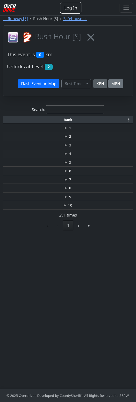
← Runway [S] (15, 18)
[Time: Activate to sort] (78, 122)
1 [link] (34, 376)
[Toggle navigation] (126, 8)
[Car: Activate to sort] (101, 122)
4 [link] (67, 376)
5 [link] (78, 376)
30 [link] (101, 376)
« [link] (14, 376)
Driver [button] (45, 121)
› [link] (112, 376)
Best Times (74, 83)
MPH (115, 83)
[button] (13, 122)
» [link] (123, 376)
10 (15, 348)
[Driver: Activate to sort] (45, 122)
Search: (38, 109)
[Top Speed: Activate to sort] (122, 122)
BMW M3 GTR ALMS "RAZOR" (101, 326)
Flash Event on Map (38, 83)
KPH (100, 83)
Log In (70, 8)
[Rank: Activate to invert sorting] (13, 122)
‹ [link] (24, 376)
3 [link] (56, 376)
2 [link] (45, 376)
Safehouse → (75, 18)
